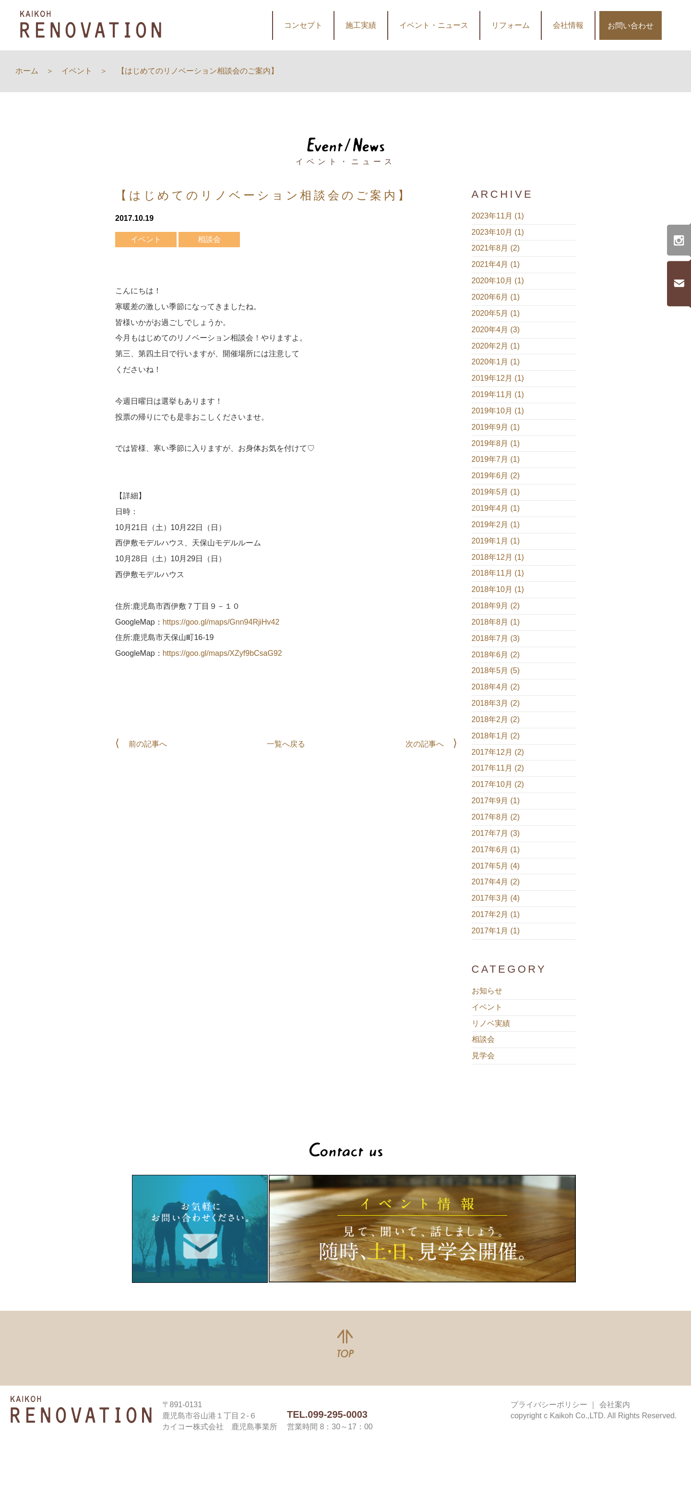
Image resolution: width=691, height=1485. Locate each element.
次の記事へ (424, 744)
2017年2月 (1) (496, 914)
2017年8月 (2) (496, 817)
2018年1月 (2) (496, 736)
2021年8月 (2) (496, 248)
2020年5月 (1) (496, 313)
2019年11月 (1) (498, 394)
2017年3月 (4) (496, 898)
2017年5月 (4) (496, 866)
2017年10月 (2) (498, 784)
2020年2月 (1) (496, 346)
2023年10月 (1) (498, 232)
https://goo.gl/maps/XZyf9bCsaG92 (222, 653)
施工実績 (361, 25)
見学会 (483, 1055)
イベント (146, 239)
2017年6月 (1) (496, 849)
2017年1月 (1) (496, 931)
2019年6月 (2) (496, 475)
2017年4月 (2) (496, 882)
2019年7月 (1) (496, 459)
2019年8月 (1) (496, 443)
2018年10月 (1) (498, 589)
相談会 (209, 239)
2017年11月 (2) (498, 768)
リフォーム (510, 25)
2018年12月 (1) (498, 557)
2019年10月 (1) (498, 411)
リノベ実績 (491, 1023)
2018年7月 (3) (496, 638)
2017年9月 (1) (496, 801)
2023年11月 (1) (498, 216)
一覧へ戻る (286, 744)
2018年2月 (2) (496, 719)
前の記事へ (148, 744)
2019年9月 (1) (496, 427)
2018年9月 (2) (496, 606)
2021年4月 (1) (496, 264)
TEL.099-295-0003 (327, 1414)
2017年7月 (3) (496, 833)
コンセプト (303, 25)
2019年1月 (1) (496, 541)
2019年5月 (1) (496, 492)
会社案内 (614, 1404)
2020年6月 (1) (496, 297)
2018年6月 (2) (496, 655)
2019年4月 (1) (496, 508)
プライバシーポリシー (549, 1404)
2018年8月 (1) (496, 622)
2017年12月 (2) (498, 752)
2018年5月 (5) (496, 670)
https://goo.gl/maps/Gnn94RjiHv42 (221, 622)
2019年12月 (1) (498, 378)
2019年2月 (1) (496, 524)
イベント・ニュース (433, 25)
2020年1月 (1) (496, 362)
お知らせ (487, 991)
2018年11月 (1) (498, 573)
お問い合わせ (631, 26)
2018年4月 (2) (496, 687)
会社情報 (568, 25)
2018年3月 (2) (496, 703)
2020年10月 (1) (498, 281)
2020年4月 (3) (496, 330)
